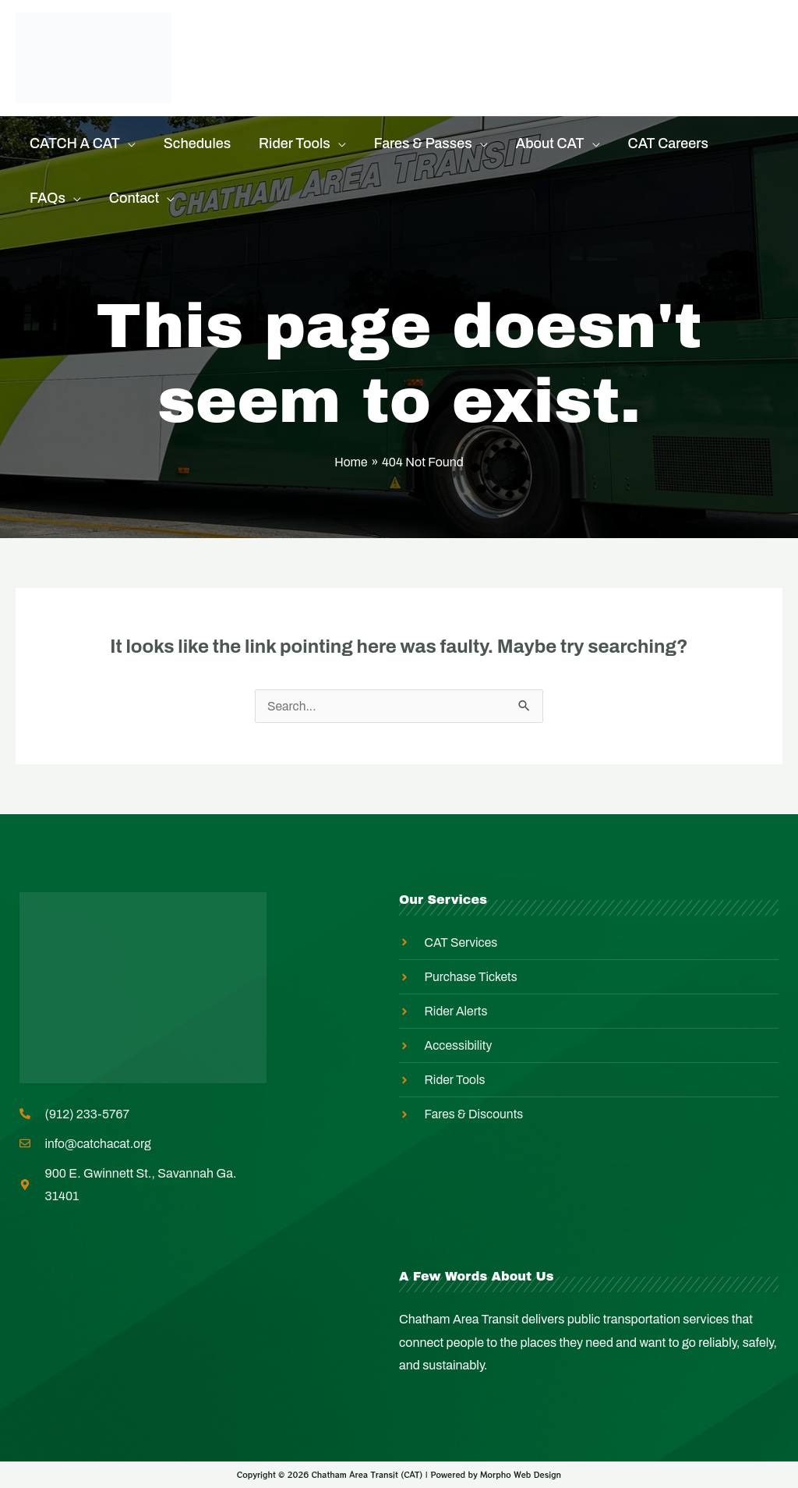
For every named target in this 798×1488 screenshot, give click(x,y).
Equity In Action (555, 38)
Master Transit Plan (289, 77)
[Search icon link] (772, 58)
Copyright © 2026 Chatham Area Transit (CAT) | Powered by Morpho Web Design (399, 1475)
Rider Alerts (422, 38)
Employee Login (452, 77)
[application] (128, 143)
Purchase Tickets (282, 38)
